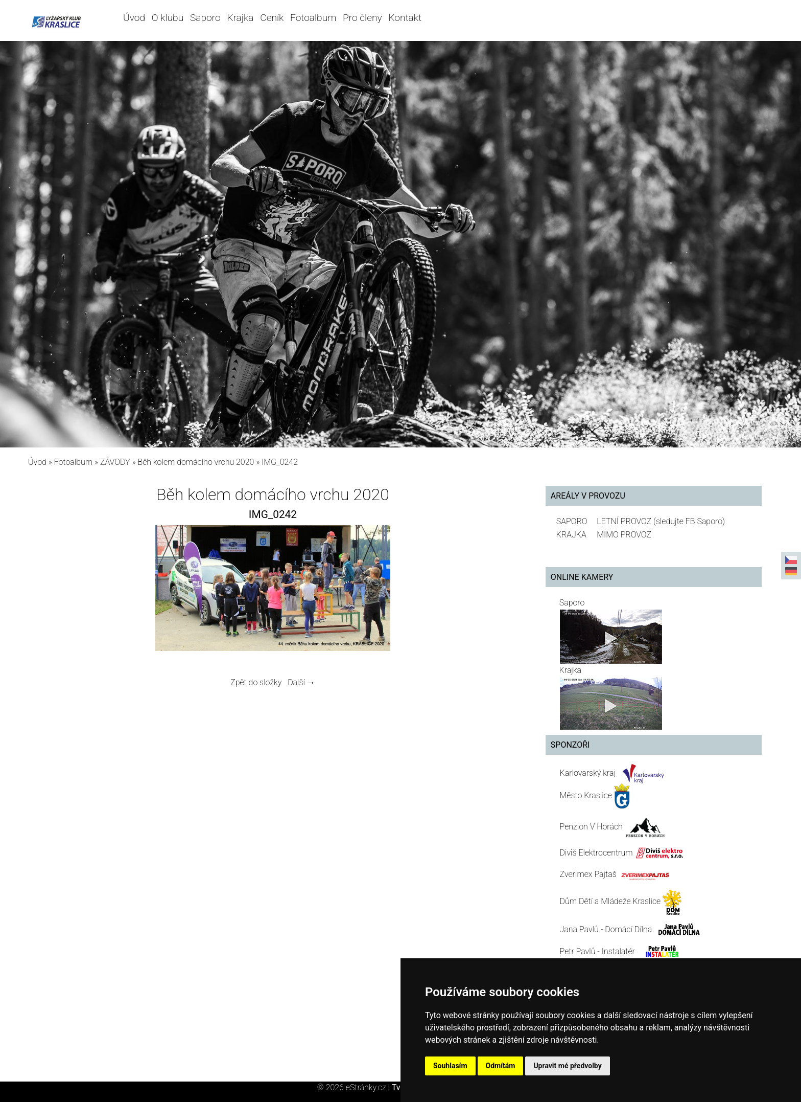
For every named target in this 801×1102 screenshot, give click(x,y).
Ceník (272, 18)
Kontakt (404, 18)
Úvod (134, 18)
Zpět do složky (255, 682)
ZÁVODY (115, 462)
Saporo (205, 18)
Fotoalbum (313, 18)
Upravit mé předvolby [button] (567, 1066)
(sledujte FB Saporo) (689, 521)
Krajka (240, 18)
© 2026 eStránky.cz (354, 1087)
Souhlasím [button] (450, 1066)
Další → (301, 682)
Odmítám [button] (500, 1066)
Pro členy (362, 18)
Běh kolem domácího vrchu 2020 (195, 462)
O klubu (167, 18)
